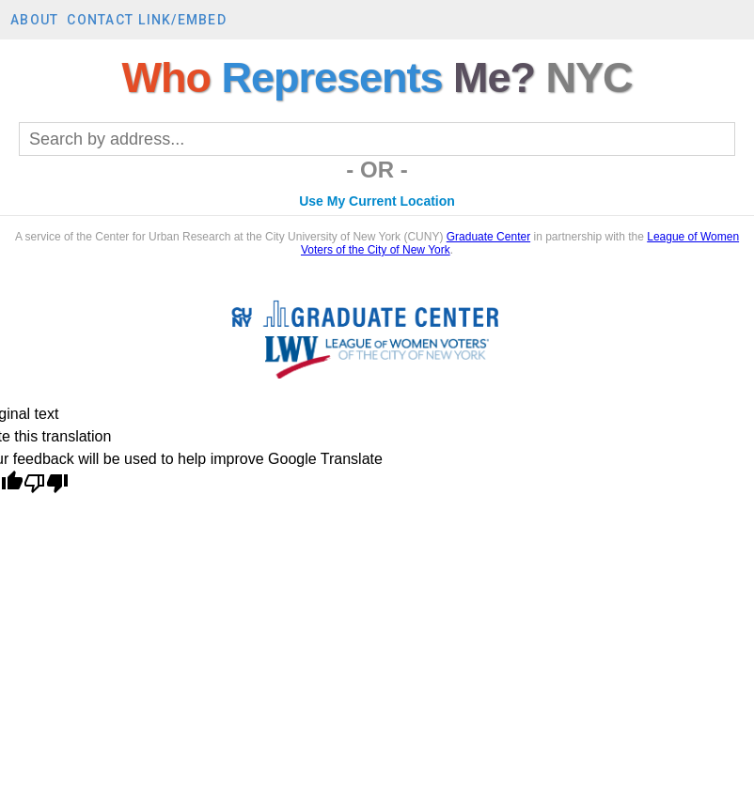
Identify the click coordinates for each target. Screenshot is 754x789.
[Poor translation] (46, 485)
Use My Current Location (377, 201)
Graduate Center (488, 236)
